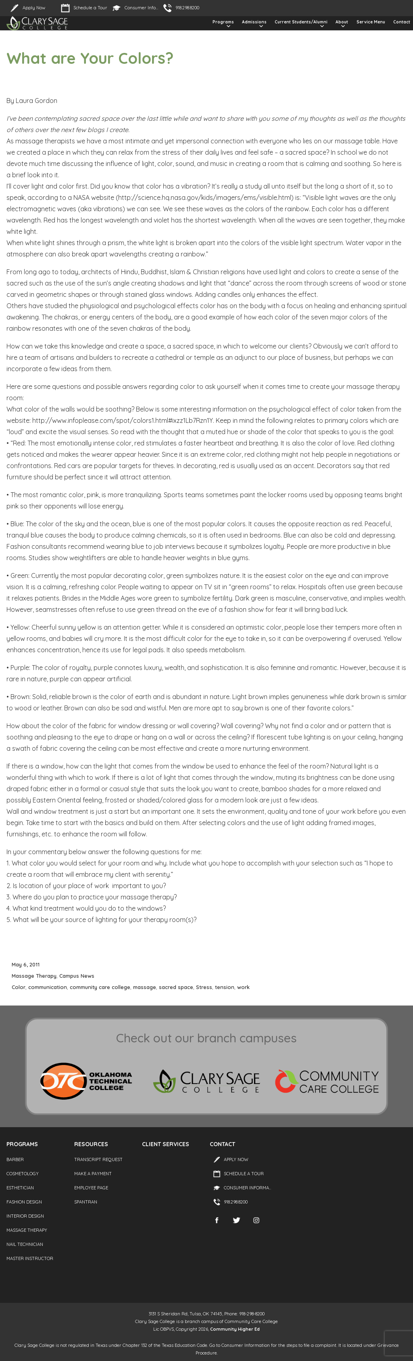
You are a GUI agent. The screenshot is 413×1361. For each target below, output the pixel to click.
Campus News (76, 975)
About (342, 22)
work (243, 987)
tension (224, 987)
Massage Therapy (34, 975)
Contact (401, 22)
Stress (204, 987)
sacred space (176, 987)
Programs (223, 22)
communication (47, 987)
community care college (100, 987)
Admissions (254, 22)
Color (18, 987)
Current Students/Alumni (301, 22)
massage (144, 987)
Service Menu (371, 22)
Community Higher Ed (235, 1329)
